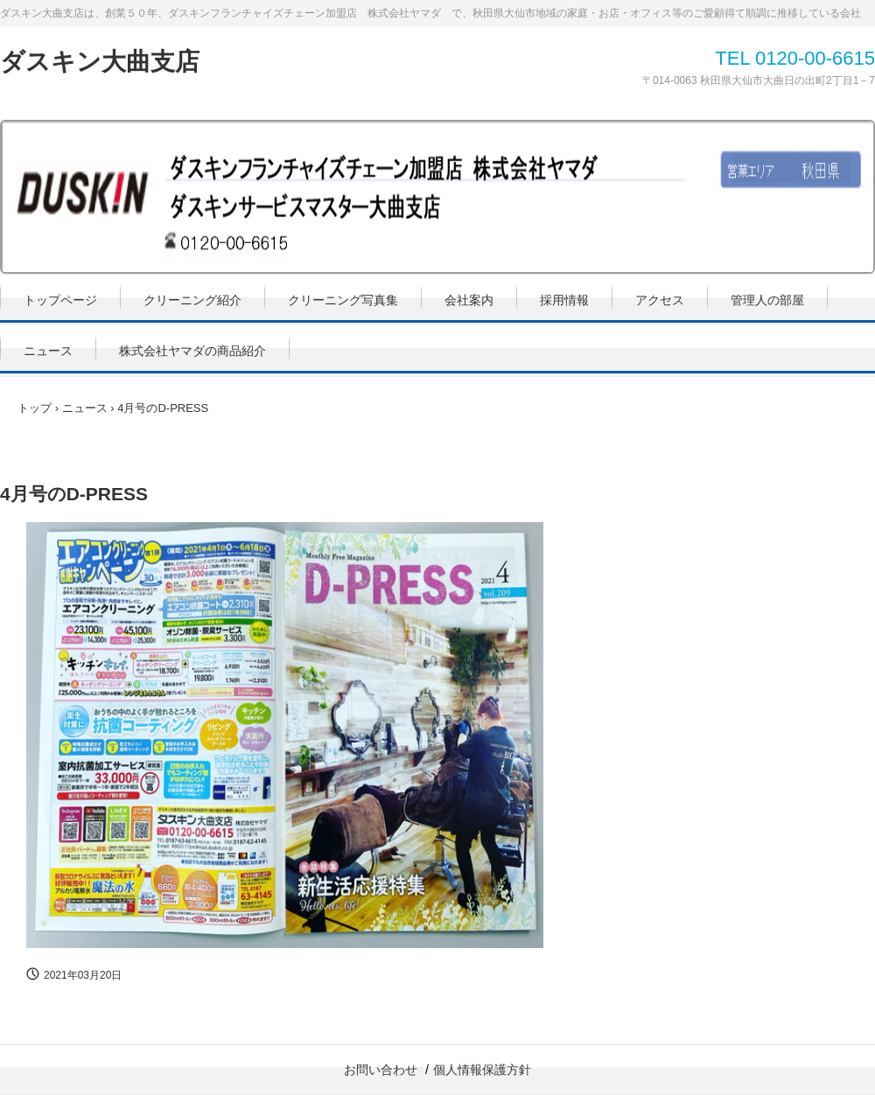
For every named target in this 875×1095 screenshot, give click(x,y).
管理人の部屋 (767, 300)
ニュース (48, 351)
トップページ (60, 300)
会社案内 (469, 300)
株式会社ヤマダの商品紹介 (192, 351)
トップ (35, 408)
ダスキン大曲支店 (100, 61)
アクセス (659, 300)
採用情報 (564, 300)
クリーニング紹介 (193, 300)
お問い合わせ (380, 1070)
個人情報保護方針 (482, 1070)
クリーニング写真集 (343, 300)
